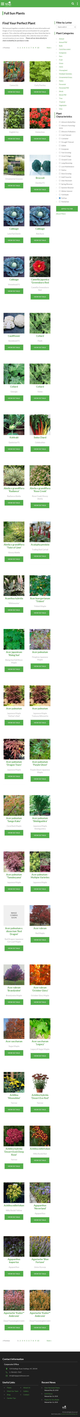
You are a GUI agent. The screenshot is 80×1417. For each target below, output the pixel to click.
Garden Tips (11, 1398)
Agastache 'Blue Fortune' (40, 1261)
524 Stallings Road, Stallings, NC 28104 (23, 1369)
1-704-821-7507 (15, 1372)
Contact (26, 1395)
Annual (61, 39)
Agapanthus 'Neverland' (40, 1207)
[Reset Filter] (60, 214)
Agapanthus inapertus (14, 1261)
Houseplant (63, 70)
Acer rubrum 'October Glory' (40, 989)
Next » (49, 48)
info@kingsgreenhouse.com (19, 1376)
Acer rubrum (40, 928)
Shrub (61, 91)
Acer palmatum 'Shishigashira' (40, 820)
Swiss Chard (40, 437)
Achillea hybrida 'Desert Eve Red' (40, 1096)
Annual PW (63, 42)
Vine (60, 109)
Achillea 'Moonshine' (14, 1096)
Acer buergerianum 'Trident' (40, 600)
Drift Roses (48, 1394)
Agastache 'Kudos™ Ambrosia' (14, 1314)
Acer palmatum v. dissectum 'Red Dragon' (14, 931)
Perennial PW (64, 88)
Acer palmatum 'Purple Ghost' (40, 763)
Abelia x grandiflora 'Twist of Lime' (14, 546)
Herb (61, 67)
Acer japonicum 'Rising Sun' (14, 653)
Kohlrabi (14, 437)
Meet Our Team (12, 1391)
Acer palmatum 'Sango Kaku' (14, 820)
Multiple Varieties (65, 74)
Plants (9, 1388)
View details (14, 92)
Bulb (60, 46)
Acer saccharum (14, 1041)
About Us (26, 1388)
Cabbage (14, 228)
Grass (61, 63)
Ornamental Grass (65, 77)
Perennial (62, 84)
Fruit (60, 60)
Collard (40, 336)
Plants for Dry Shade (51, 1400)
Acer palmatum (40, 652)
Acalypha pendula (40, 544)
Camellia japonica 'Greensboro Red (40, 281)
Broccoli (40, 177)
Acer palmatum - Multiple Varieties (40, 876)
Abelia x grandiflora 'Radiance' (14, 490)
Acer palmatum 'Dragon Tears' (14, 763)
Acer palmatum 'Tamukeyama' (14, 876)
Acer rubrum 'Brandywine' (14, 989)
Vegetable (62, 105)
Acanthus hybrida (14, 598)
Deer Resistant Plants (52, 1388)
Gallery (26, 1391)
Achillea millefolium (40, 1148)
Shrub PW (62, 95)
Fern (60, 56)
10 (38, 48)
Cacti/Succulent (64, 49)
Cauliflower (14, 336)
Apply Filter (67, 209)
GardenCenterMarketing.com (69, 1414)
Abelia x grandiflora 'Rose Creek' (40, 490)
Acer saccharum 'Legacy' (40, 1043)
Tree (60, 98)
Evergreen (62, 53)
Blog (8, 1395)
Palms (61, 81)
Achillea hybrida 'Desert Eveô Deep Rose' (14, 1151)
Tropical (62, 102)
